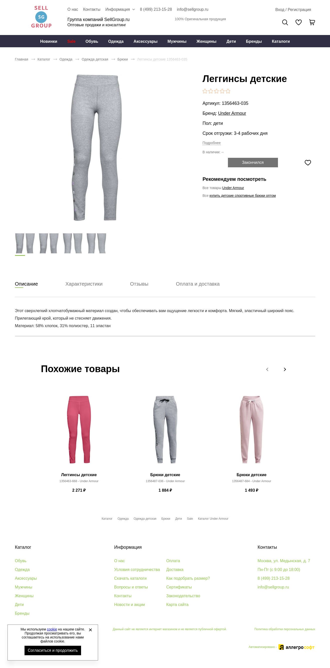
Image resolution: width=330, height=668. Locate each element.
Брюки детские (165, 475)
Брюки (123, 59)
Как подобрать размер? (188, 578)
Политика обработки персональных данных (284, 629)
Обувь (92, 41)
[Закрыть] (90, 629)
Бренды (254, 41)
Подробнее (212, 143)
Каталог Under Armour (213, 518)
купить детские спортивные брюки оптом (243, 196)
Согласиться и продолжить (53, 650)
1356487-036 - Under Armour (165, 481)
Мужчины (177, 41)
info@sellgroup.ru (192, 9)
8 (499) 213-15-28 (156, 9)
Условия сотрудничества (137, 569)
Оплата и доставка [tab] (198, 284)
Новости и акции (129, 604)
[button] (267, 369)
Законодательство (183, 596)
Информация (128, 547)
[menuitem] (48, 41)
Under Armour (232, 113)
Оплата (173, 561)
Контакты (91, 9)
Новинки (48, 41)
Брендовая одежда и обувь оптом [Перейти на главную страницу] (41, 17)
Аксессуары (146, 41)
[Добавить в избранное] (308, 162)
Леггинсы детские (79, 475)
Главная (21, 59)
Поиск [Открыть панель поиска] (285, 22)
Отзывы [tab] (139, 284)
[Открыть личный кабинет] (293, 9)
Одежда (116, 41)
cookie (52, 629)
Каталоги (281, 41)
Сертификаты (179, 587)
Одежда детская (95, 59)
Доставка (175, 569)
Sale (71, 41)
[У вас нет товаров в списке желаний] (298, 22)
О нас (73, 9)
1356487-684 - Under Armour (251, 481)
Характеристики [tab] (84, 284)
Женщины (206, 41)
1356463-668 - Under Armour (78, 481)
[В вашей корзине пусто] (312, 22)
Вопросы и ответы (131, 587)
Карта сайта (177, 604)
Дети (231, 41)
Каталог (44, 59)
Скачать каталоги (130, 578)
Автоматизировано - (282, 647)
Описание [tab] (26, 284)
